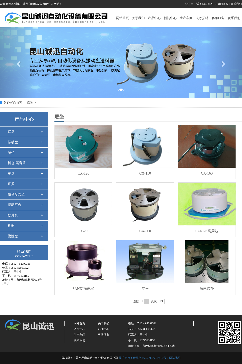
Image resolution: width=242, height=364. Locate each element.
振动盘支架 (16, 194)
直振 (11, 184)
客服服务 (218, 18)
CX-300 (145, 231)
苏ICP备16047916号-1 (155, 357)
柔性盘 (13, 236)
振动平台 (14, 205)
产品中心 (154, 18)
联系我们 (236, 3)
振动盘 (13, 142)
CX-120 (83, 173)
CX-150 (145, 173)
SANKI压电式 (83, 289)
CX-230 (83, 231)
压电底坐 (207, 289)
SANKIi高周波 (206, 231)
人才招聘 (202, 18)
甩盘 (11, 173)
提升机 (13, 215)
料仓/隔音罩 (17, 163)
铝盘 (11, 132)
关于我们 (138, 18)
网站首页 (122, 18)
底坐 (30, 102)
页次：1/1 (157, 301)
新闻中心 (170, 18)
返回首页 (223, 3)
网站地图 (174, 357)
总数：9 (138, 301)
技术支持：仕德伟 (130, 357)
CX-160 (207, 173)
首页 (19, 102)
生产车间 (186, 18)
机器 (11, 226)
